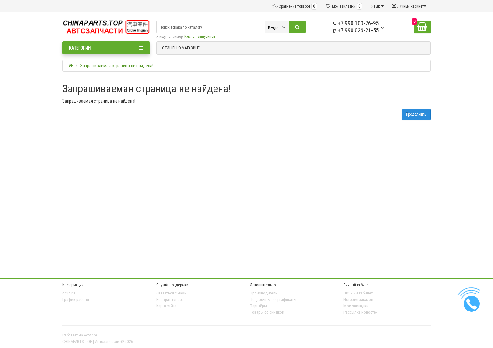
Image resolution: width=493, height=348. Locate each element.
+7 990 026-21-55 (356, 30)
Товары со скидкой (267, 312)
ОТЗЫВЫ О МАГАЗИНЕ (181, 48)
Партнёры (258, 306)
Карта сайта (166, 306)
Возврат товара (170, 299)
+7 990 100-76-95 (356, 23)
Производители (264, 293)
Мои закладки (355, 306)
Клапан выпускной (199, 36)
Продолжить (416, 114)
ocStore (90, 335)
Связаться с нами (171, 293)
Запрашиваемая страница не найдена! (116, 66)
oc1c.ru (68, 293)
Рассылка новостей (360, 312)
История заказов (358, 299)
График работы (75, 299)
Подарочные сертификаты (273, 299)
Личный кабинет (358, 293)
